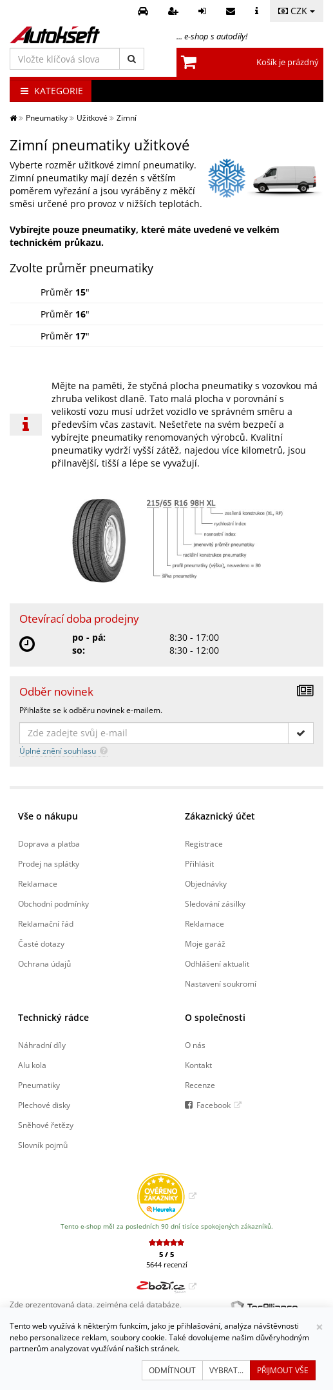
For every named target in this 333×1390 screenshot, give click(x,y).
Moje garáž (205, 943)
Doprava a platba (49, 843)
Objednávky (206, 883)
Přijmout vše (283, 1370)
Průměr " (65, 292)
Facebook (213, 1105)
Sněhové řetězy (45, 1125)
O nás (195, 1045)
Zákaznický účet (220, 816)
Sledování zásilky (215, 903)
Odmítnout (172, 1370)
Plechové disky (44, 1105)
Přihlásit (199, 863)
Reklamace (37, 883)
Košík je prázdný (287, 62)
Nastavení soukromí (220, 983)
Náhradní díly (42, 1045)
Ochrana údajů (44, 963)
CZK (296, 11)
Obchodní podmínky (53, 903)
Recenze (200, 1085)
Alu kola (32, 1065)
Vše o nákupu (48, 816)
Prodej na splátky (48, 863)
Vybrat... (226, 1370)
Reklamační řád (45, 923)
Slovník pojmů (43, 1145)
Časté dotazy (41, 943)
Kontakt (198, 1065)
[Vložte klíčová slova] (65, 59)
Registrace (204, 843)
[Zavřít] (319, 1327)
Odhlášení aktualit (217, 963)
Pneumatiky (39, 1085)
